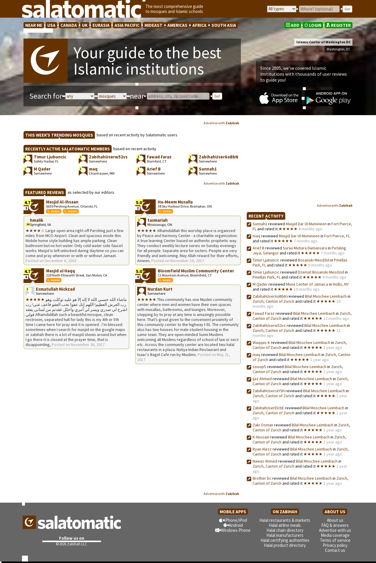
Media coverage (335, 535)
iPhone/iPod (235, 520)
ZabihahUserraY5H (269, 390)
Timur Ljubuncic (266, 260)
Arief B (258, 248)
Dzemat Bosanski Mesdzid (321, 272)
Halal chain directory (284, 530)
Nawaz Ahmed (265, 461)
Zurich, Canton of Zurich (273, 301)
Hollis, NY (341, 284)
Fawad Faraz (264, 313)
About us (335, 520)
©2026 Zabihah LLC (71, 544)
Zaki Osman (263, 425)
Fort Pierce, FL (337, 236)
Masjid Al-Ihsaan (62, 202)
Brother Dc (262, 478)
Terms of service (335, 540)
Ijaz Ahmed (263, 378)
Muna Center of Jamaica (307, 284)
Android (236, 525)
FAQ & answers (335, 525)
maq (256, 236)
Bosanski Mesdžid (313, 260)
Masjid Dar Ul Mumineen (306, 223)
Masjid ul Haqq (60, 271)
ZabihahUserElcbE (268, 407)
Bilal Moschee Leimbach (326, 296)
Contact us (335, 550)
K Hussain (261, 437)
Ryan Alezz (262, 449)
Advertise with (221, 123)
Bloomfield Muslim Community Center (196, 271)
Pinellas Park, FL (267, 277)
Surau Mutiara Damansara (305, 248)
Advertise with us (335, 530)
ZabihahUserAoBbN (269, 296)
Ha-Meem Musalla (175, 202)
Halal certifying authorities (285, 540)
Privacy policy (335, 545)
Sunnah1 (260, 223)
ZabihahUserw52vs (269, 325)
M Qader (260, 284)
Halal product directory (285, 545)
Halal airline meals (285, 525)
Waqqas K (261, 342)
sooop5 (259, 366)
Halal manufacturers (284, 535)
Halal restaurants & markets (284, 520)
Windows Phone (236, 530)
